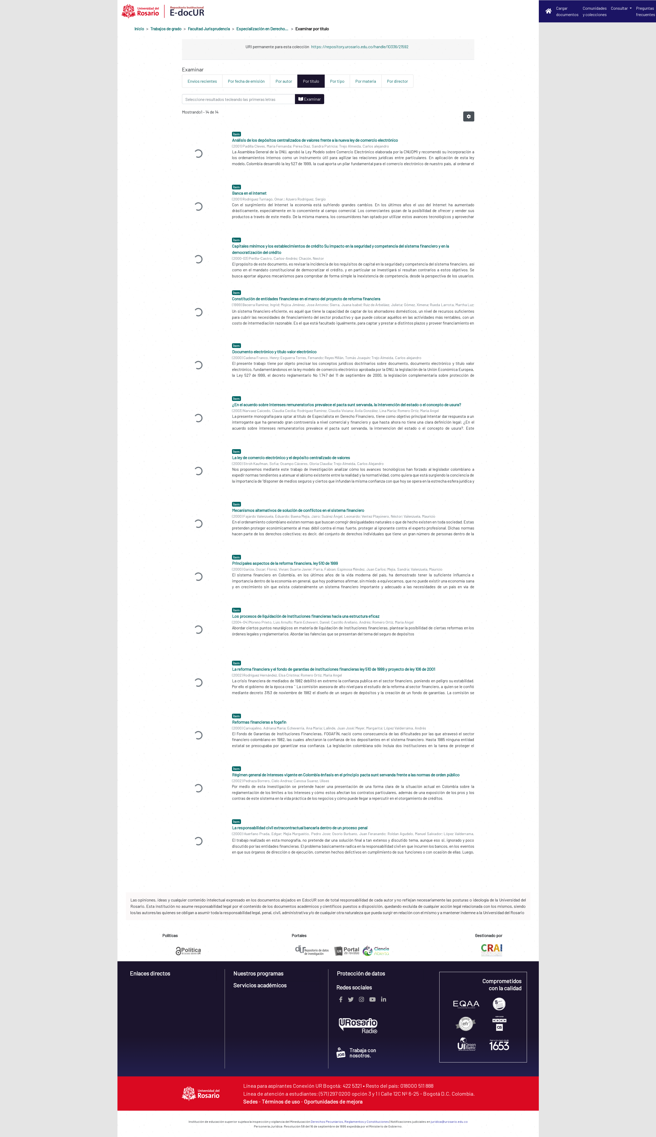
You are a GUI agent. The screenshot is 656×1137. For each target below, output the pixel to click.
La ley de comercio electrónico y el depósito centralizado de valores (291, 457)
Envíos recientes (202, 81)
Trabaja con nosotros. (356, 1052)
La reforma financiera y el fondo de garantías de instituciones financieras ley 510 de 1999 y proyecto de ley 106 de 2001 (333, 669)
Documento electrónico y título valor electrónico (274, 351)
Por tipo (337, 81)
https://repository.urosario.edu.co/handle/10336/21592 (359, 46)
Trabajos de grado (165, 28)
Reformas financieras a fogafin (259, 721)
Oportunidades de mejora (333, 1101)
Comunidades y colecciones (595, 11)
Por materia (365, 81)
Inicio (139, 28)
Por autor (283, 81)
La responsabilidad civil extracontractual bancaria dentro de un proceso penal (299, 827)
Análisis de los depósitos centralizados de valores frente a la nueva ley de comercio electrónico (315, 140)
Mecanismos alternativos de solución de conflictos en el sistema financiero (298, 510)
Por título (311, 81)
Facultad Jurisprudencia (209, 28)
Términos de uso (281, 1101)
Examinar (309, 98)
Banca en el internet (249, 192)
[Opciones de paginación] (468, 116)
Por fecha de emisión (246, 81)
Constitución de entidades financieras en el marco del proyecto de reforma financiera (306, 298)
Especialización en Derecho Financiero (262, 28)
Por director (397, 81)
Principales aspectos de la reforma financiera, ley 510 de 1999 (285, 563)
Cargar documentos (567, 11)
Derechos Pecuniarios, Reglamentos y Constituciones (350, 1121)
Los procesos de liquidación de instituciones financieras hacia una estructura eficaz (305, 616)
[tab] (173, 975)
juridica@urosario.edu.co (449, 1121)
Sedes (250, 1101)
